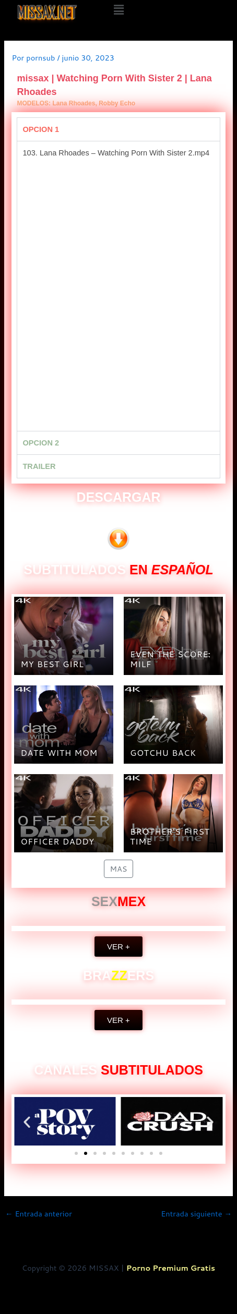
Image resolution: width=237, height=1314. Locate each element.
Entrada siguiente (196, 1214)
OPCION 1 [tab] (40, 129)
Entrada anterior (38, 1214)
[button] (118, 9)
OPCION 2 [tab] (40, 443)
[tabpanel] (118, 285)
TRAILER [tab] (38, 466)
